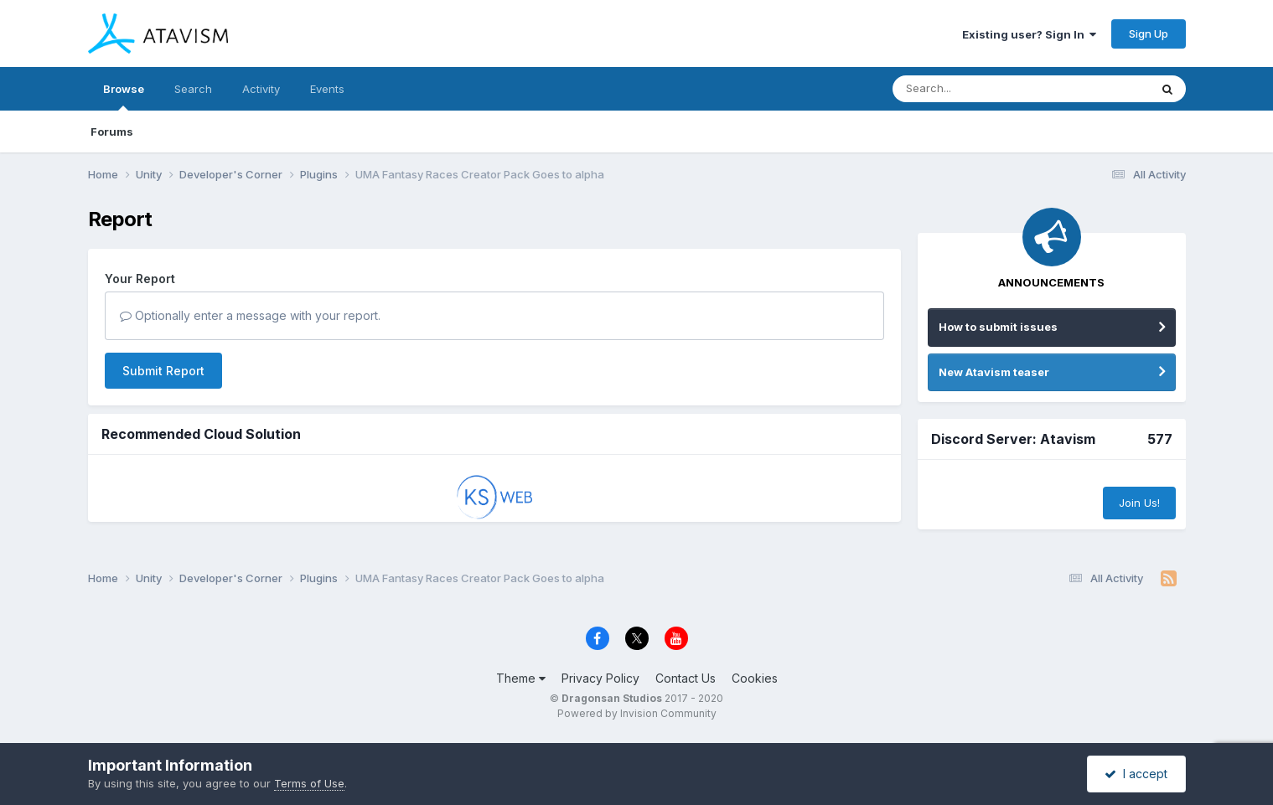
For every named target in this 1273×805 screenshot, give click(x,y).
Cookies (755, 678)
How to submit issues (998, 326)
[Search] (975, 88)
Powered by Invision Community (637, 713)
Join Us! (1139, 502)
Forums (112, 131)
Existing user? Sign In (1029, 34)
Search (193, 88)
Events (327, 88)
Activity (261, 88)
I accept (1136, 773)
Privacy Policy (600, 678)
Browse (123, 96)
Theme (521, 678)
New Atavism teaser (994, 372)
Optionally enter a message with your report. (250, 315)
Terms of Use (309, 783)
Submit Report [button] (163, 371)
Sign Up (1148, 33)
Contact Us (685, 678)
